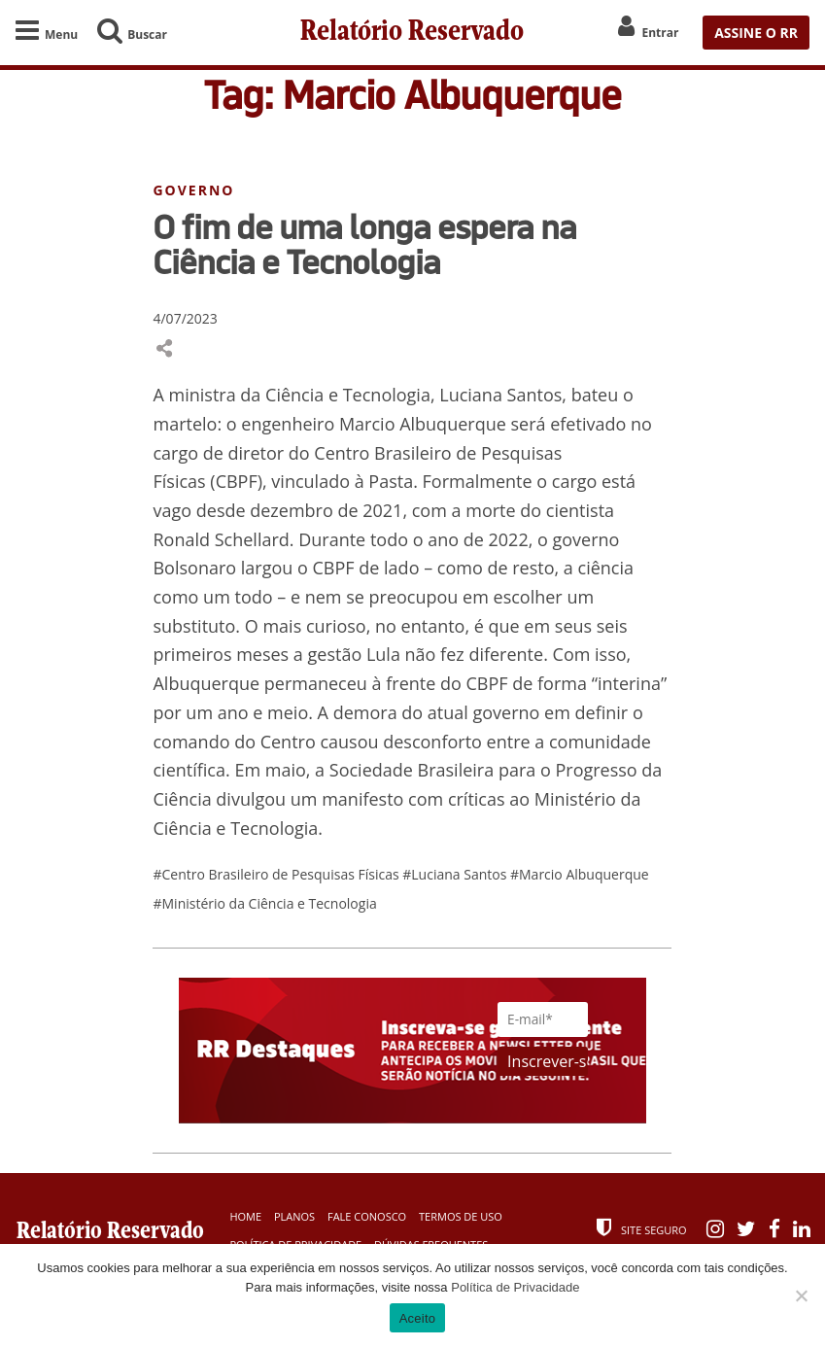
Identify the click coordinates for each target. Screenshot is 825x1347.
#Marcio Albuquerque (579, 874)
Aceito (417, 1318)
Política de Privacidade (515, 1287)
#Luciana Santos (456, 874)
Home (245, 1216)
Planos (294, 1216)
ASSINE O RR (756, 32)
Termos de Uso (460, 1216)
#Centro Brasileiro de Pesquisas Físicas (277, 874)
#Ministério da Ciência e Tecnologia (264, 903)
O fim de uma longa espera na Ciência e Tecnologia (364, 244)
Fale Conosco (366, 1216)
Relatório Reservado (412, 32)
